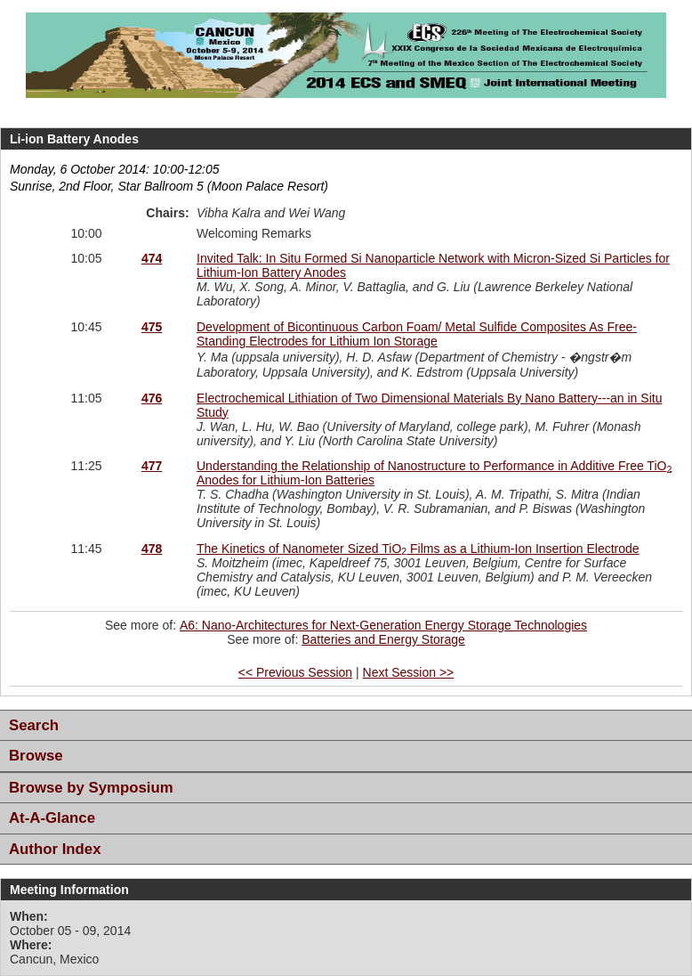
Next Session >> (409, 672)
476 (151, 398)
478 (151, 548)
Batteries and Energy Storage (383, 639)
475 (151, 327)
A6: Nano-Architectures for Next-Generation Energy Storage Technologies (383, 625)
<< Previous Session (295, 672)
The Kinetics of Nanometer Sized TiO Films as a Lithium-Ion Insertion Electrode (418, 548)
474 (151, 258)
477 (151, 466)
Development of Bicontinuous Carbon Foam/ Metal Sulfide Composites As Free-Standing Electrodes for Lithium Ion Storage (417, 334)
